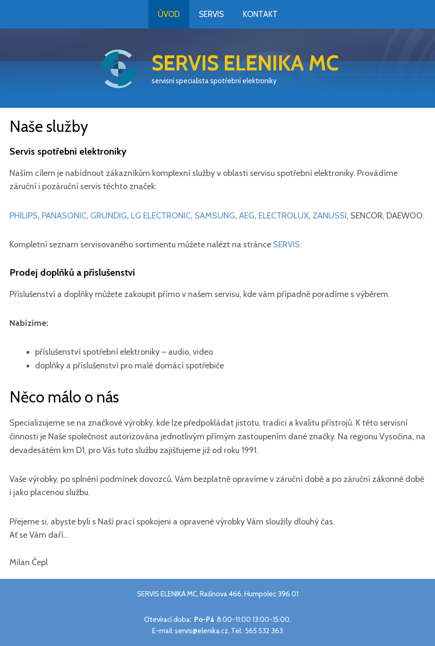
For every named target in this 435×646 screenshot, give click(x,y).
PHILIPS (23, 215)
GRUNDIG (108, 215)
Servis (211, 14)
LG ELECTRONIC (161, 215)
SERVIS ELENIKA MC (245, 63)
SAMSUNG (215, 215)
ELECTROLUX (283, 215)
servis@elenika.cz (201, 631)
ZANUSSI (330, 215)
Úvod (169, 14)
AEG (247, 215)
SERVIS (286, 244)
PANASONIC (64, 215)
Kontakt (260, 14)
